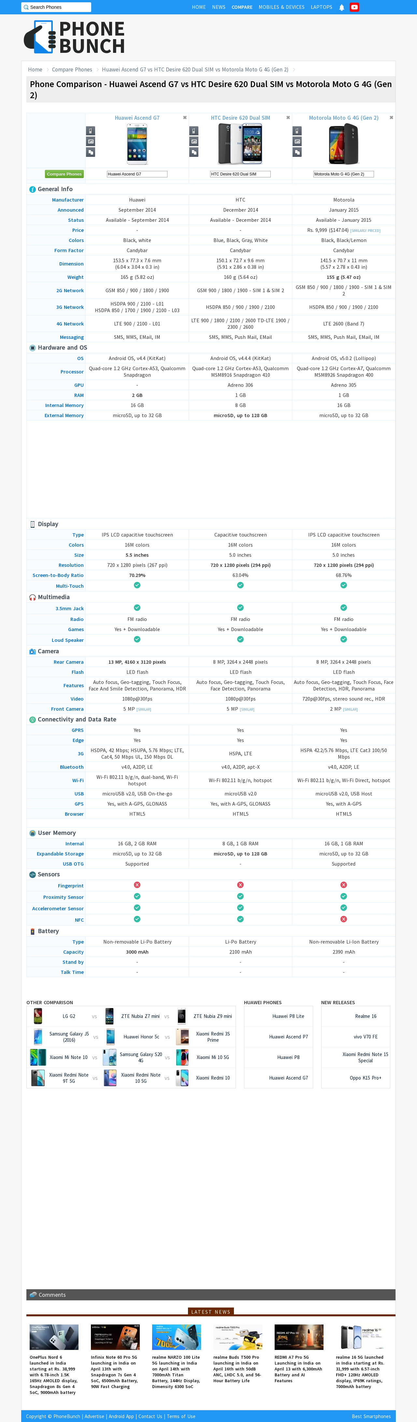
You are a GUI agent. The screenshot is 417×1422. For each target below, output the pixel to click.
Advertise (94, 1416)
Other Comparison (49, 1002)
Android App (121, 1416)
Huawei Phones (263, 1002)
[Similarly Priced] (365, 230)
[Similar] (144, 709)
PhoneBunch (66, 1416)
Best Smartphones (371, 1416)
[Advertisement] (277, 37)
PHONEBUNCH (92, 37)
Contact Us (150, 1416)
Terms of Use (181, 1416)
